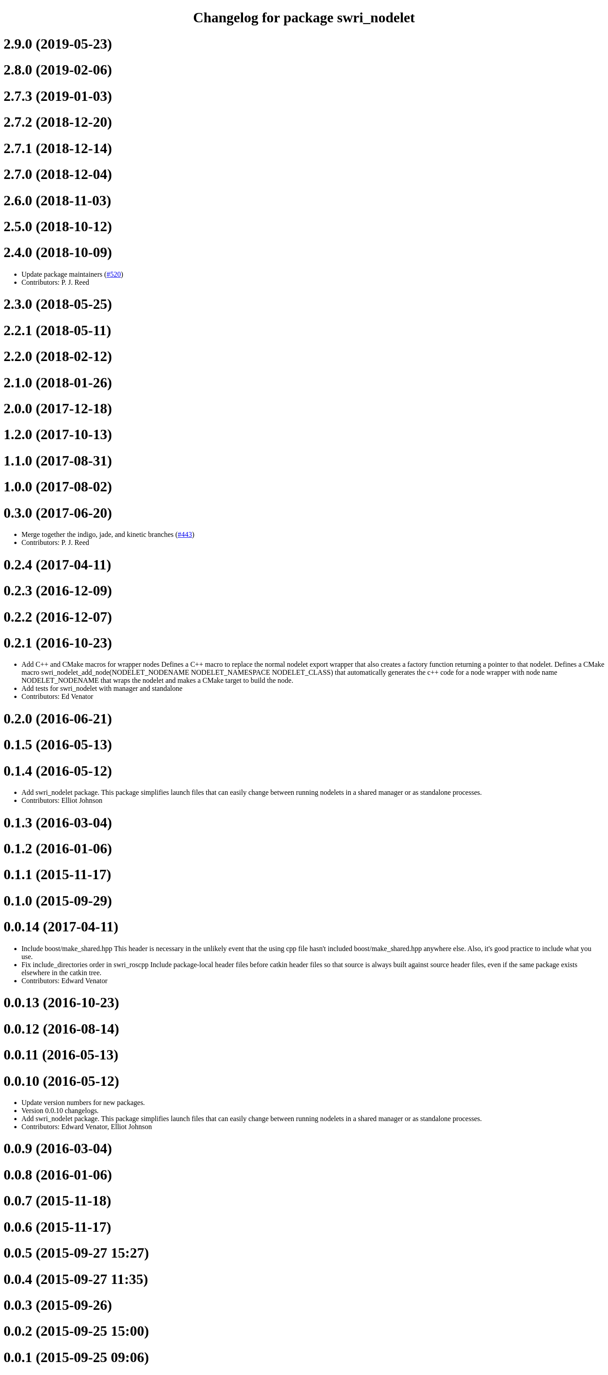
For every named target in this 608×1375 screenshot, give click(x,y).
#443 (185, 534)
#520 (114, 274)
